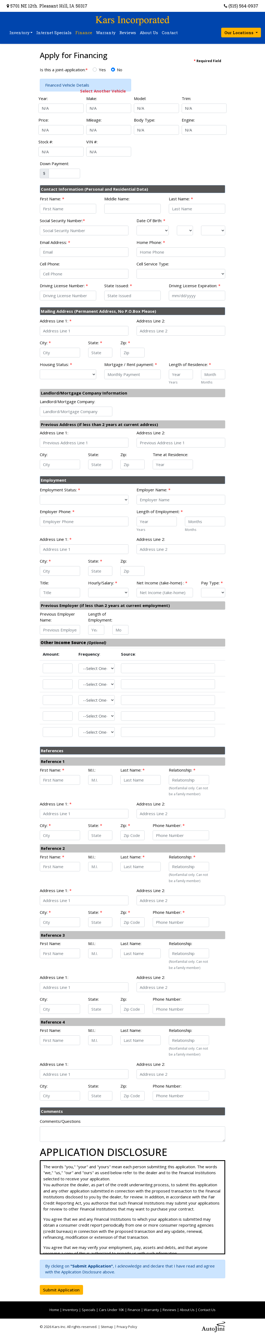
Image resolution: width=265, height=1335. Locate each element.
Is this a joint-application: (64, 69)
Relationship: (182, 770)
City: (45, 342)
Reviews (169, 1309)
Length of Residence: (190, 364)
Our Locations (239, 32)
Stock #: (45, 141)
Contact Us (207, 1309)
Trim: (186, 98)
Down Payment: (54, 163)
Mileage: (94, 120)
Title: (44, 582)
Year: (43, 98)
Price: (43, 120)
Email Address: (55, 242)
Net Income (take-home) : (162, 582)
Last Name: (181, 198)
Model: (140, 98)
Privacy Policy (127, 1327)
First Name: (52, 198)
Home (54, 1309)
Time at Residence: (170, 454)
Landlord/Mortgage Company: (67, 401)
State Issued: (118, 285)
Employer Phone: (57, 511)
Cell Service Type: (153, 264)
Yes (102, 69)
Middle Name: (117, 198)
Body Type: (144, 120)
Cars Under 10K (111, 1309)
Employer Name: (153, 489)
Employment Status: (60, 489)
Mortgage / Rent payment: (130, 364)
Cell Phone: (50, 264)
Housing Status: (56, 364)
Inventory (70, 1309)
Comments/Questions (60, 1121)
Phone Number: (169, 825)
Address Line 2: (151, 321)
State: (95, 342)
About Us (187, 1309)
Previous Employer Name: (57, 617)
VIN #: (92, 141)
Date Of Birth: (151, 220)
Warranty (151, 1309)
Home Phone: (151, 242)
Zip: (125, 342)
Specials (88, 1309)
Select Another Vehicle (103, 91)
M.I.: (91, 770)
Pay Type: (212, 582)
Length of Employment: (160, 511)
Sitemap (107, 1327)
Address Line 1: (55, 321)
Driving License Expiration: (194, 285)
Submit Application (61, 1290)
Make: (91, 98)
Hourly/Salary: (102, 582)
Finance (134, 1309)
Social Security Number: (62, 220)
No (119, 69)
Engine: (188, 120)
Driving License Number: (64, 285)
